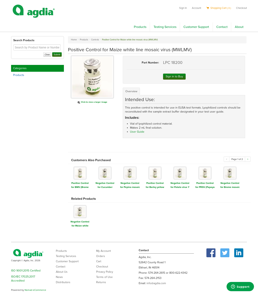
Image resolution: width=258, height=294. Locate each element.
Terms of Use (104, 277)
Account (196, 8)
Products (140, 27)
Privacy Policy (104, 272)
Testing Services (165, 27)
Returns (101, 282)
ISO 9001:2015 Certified (26, 270)
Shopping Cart (218, 8)
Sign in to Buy (174, 76)
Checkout (241, 8)
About (239, 27)
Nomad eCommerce (35, 290)
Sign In (183, 8)
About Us (62, 272)
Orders (100, 256)
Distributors (63, 282)
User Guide (137, 131)
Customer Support (196, 27)
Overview (131, 91)
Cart (98, 261)
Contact (222, 27)
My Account (103, 251)
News (59, 277)
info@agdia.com (156, 283)
